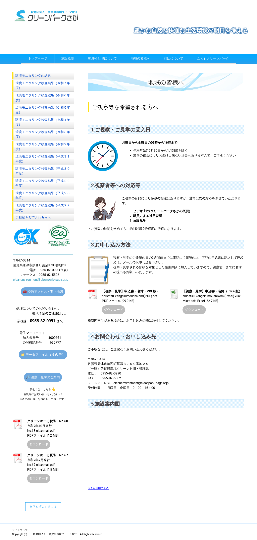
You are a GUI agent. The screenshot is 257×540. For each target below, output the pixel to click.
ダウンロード (113, 310)
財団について (173, 58)
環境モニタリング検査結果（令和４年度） (42, 122)
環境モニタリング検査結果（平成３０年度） (42, 171)
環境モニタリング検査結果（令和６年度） (42, 97)
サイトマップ (20, 530)
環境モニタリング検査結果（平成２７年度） (42, 207)
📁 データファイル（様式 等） (43, 354)
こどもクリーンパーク (213, 58)
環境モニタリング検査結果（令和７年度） (42, 85)
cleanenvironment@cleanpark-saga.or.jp (40, 280)
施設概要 (67, 58)
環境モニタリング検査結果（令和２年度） (42, 146)
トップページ (37, 58)
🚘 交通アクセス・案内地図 (43, 292)
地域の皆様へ (140, 58)
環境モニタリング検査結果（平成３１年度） (42, 158)
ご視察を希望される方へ (33, 217)
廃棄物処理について (102, 58)
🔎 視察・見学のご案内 (43, 377)
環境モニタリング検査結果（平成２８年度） (42, 195)
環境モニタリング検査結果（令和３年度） (42, 134)
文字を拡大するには (43, 507)
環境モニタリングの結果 (33, 76)
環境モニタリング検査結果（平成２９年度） (42, 183)
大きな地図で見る (98, 488)
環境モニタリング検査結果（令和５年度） (42, 110)
